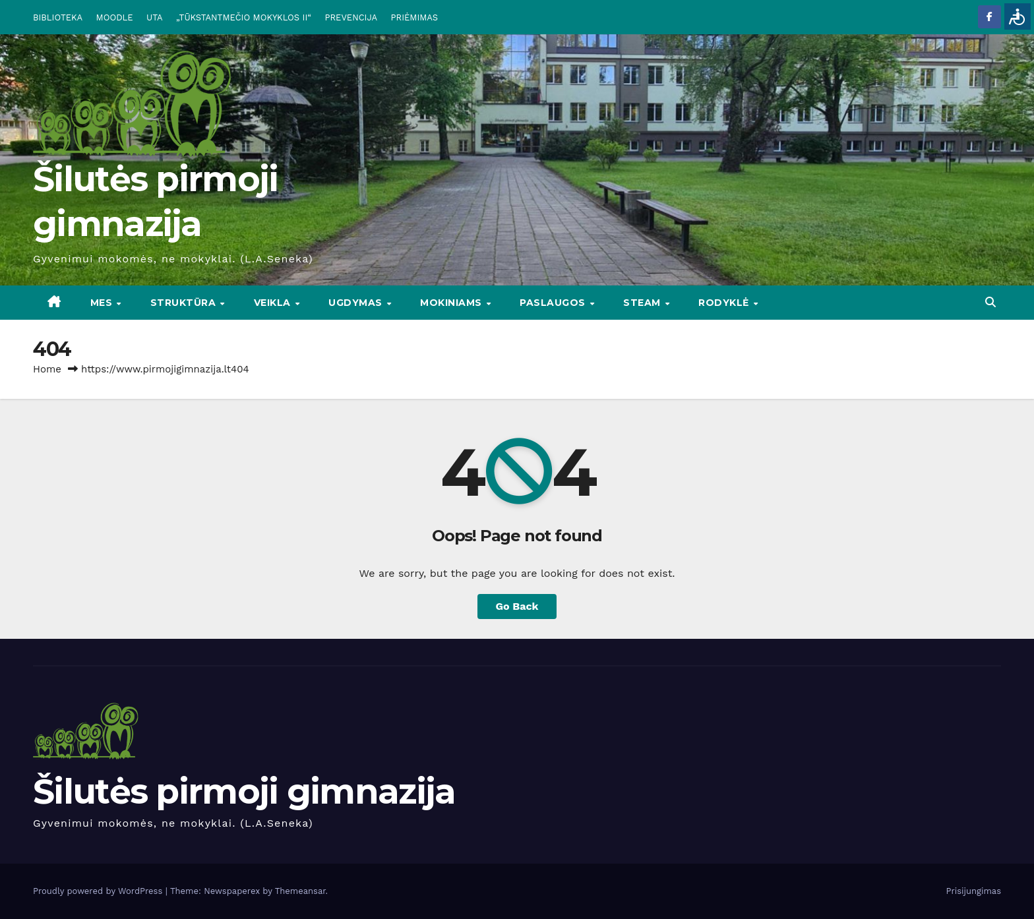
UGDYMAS (356, 303)
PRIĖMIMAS (415, 17)
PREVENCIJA (351, 17)
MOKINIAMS (452, 303)
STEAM (643, 303)
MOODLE (114, 17)
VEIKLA (274, 303)
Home (47, 369)
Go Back (517, 606)
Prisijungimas (974, 891)
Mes (102, 303)
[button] (990, 302)
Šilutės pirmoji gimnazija (244, 791)
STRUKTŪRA (184, 303)
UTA (154, 17)
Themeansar (300, 891)
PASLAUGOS (554, 303)
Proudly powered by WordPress (99, 891)
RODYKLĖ (725, 303)
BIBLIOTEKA (57, 17)
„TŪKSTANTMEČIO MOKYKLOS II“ (243, 17)
